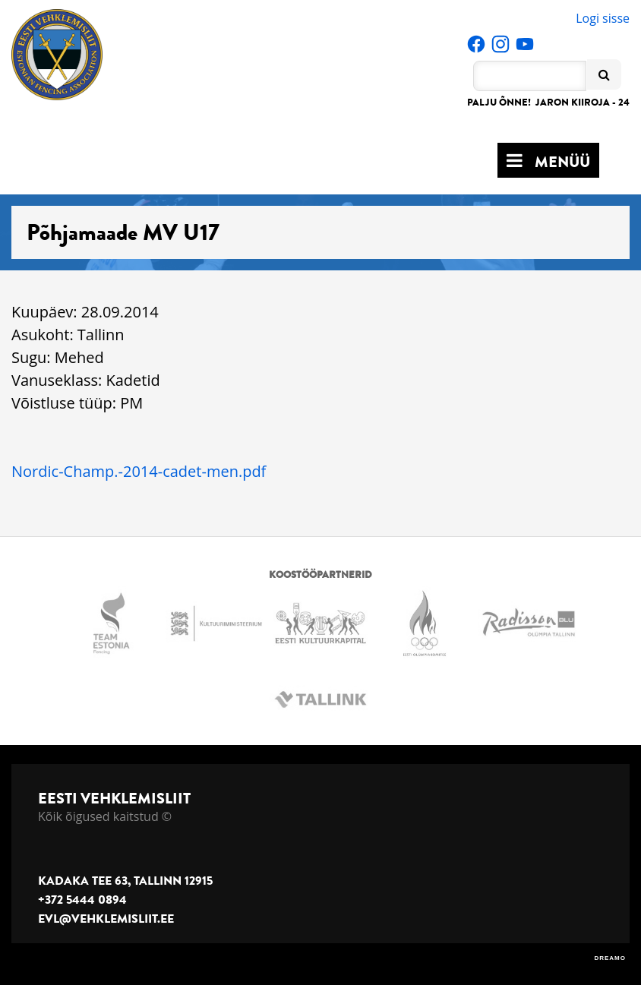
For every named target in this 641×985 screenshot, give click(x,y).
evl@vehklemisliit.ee (106, 919)
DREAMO (610, 958)
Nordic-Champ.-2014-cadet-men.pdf (138, 471)
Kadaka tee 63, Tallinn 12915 (125, 881)
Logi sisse (603, 18)
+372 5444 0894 (82, 900)
